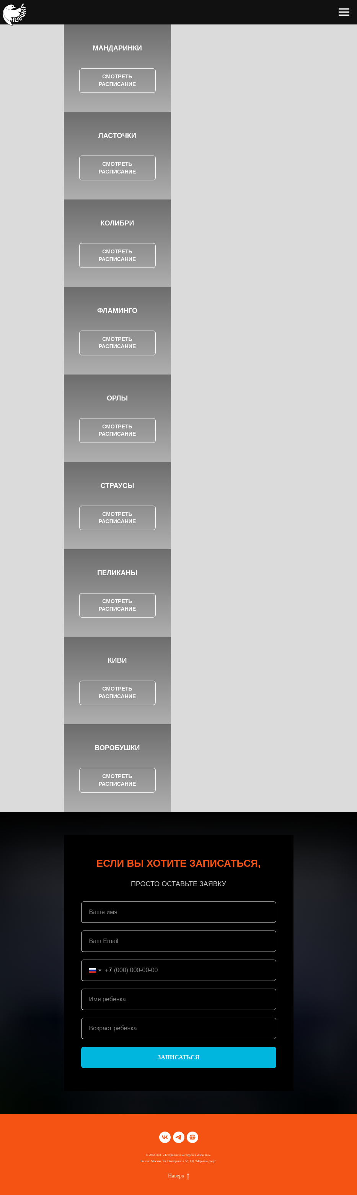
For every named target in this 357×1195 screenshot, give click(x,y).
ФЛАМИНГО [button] (117, 311)
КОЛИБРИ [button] (117, 223)
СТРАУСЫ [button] (117, 486)
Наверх (178, 1176)
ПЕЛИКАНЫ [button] (117, 573)
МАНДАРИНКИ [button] (117, 48)
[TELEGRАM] (192, 1137)
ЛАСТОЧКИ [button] (117, 135)
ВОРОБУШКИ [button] (117, 748)
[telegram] (178, 1137)
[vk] (165, 1137)
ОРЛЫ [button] (117, 398)
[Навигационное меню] (344, 12)
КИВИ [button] (117, 660)
